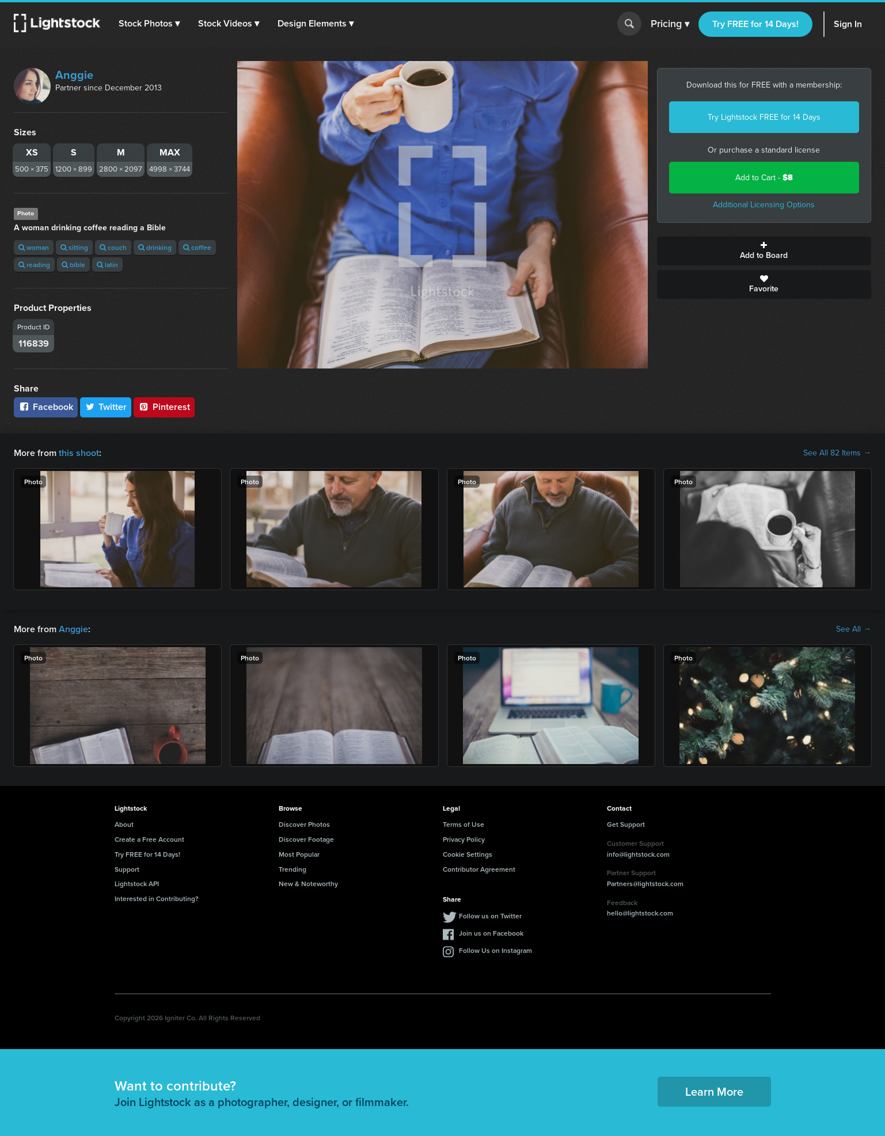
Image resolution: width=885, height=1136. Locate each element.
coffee (197, 247)
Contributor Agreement (479, 869)
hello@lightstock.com (640, 913)
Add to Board (764, 251)
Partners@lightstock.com (645, 883)
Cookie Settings (467, 854)
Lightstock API (137, 883)
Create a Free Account (149, 839)
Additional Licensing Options (764, 205)
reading (34, 264)
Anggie (74, 74)
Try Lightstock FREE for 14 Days (764, 117)
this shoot (79, 452)
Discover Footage (306, 839)
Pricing (670, 24)
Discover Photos (304, 824)
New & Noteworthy (308, 883)
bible (73, 264)
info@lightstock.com (638, 854)
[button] (149, 23)
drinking (155, 247)
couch (113, 247)
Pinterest (164, 406)
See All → (853, 629)
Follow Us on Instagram (495, 950)
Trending (292, 869)
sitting (74, 247)
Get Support (626, 824)
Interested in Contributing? (157, 898)
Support (127, 869)
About (124, 824)
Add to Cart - (764, 178)
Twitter (106, 406)
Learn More (714, 1091)
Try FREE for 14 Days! (755, 24)
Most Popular (299, 854)
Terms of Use (463, 824)
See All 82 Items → (837, 453)
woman (33, 247)
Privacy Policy (464, 839)
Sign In (848, 24)
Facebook (45, 406)
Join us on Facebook (491, 933)
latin (107, 264)
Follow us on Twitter (490, 916)
